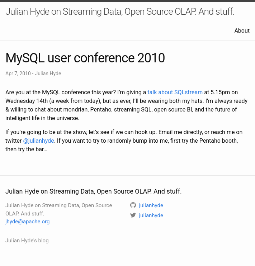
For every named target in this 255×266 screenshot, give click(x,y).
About (242, 30)
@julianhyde (38, 140)
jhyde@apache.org (27, 221)
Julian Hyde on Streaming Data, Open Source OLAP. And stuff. (120, 11)
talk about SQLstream (175, 92)
